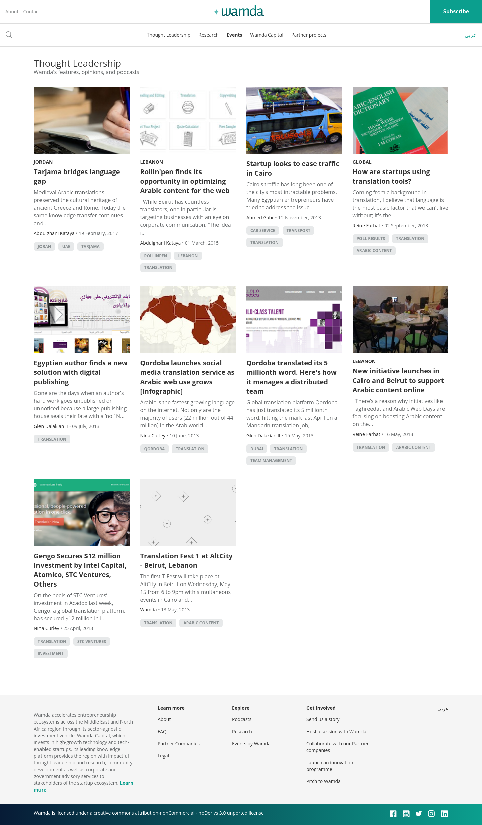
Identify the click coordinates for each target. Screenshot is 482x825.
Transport (298, 230)
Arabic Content (374, 250)
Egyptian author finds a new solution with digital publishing (81, 372)
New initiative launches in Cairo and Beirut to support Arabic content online (398, 380)
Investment (51, 653)
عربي (471, 35)
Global (362, 162)
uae (66, 246)
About (11, 11)
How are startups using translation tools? (391, 176)
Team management (271, 460)
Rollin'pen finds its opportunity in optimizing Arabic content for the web (185, 181)
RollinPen (155, 256)
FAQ (162, 731)
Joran (44, 246)
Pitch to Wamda (323, 781)
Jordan (43, 162)
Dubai (256, 449)
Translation (158, 267)
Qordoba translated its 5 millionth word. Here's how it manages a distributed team (291, 377)
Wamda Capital (266, 34)
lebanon (188, 256)
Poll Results (371, 239)
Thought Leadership (169, 34)
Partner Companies (179, 743)
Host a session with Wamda (336, 731)
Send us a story (322, 719)
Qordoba (154, 449)
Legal (163, 755)
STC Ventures (91, 641)
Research (208, 34)
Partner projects (308, 34)
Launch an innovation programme (329, 765)
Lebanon (151, 162)
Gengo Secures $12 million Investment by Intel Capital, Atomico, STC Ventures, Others (80, 570)
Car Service (262, 230)
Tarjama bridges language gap (77, 176)
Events (234, 34)
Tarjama (90, 246)
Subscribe (456, 11)
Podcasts (241, 719)
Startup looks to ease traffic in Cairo (292, 168)
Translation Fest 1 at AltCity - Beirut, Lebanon (186, 560)
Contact (31, 11)
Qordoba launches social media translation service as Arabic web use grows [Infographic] (187, 377)
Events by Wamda (251, 743)
